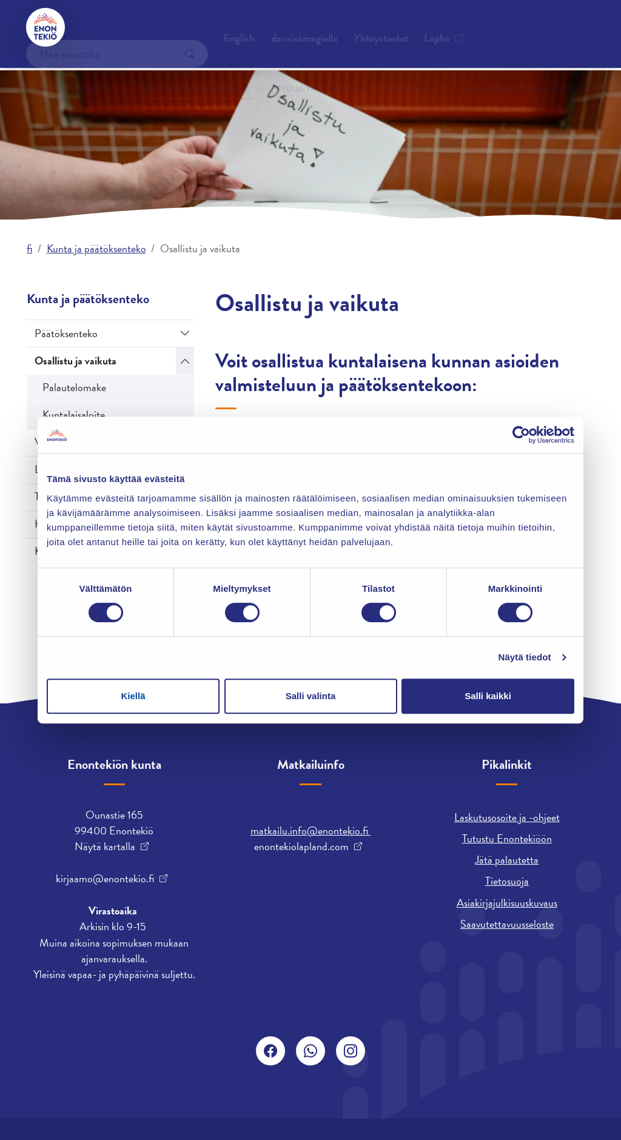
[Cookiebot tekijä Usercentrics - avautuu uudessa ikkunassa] (521, 435)
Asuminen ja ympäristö (84, 71)
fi (29, 248)
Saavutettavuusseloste (507, 924)
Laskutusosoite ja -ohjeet (507, 817)
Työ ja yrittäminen (310, 71)
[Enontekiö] (46, 27)
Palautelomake (74, 387)
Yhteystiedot (118, 27)
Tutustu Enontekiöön (507, 838)
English (298, 27)
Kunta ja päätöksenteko (201, 71)
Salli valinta (311, 696)
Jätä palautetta (507, 859)
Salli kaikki (488, 696)
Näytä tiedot (524, 657)
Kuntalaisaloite (73, 414)
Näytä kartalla (105, 846)
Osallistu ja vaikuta (75, 360)
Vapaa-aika (391, 71)
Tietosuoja (507, 881)
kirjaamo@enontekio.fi (105, 879)
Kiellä (133, 696)
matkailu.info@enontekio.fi (310, 830)
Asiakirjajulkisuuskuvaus (507, 902)
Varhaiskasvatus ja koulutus (484, 71)
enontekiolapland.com (301, 846)
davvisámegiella (363, 27)
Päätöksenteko (66, 333)
